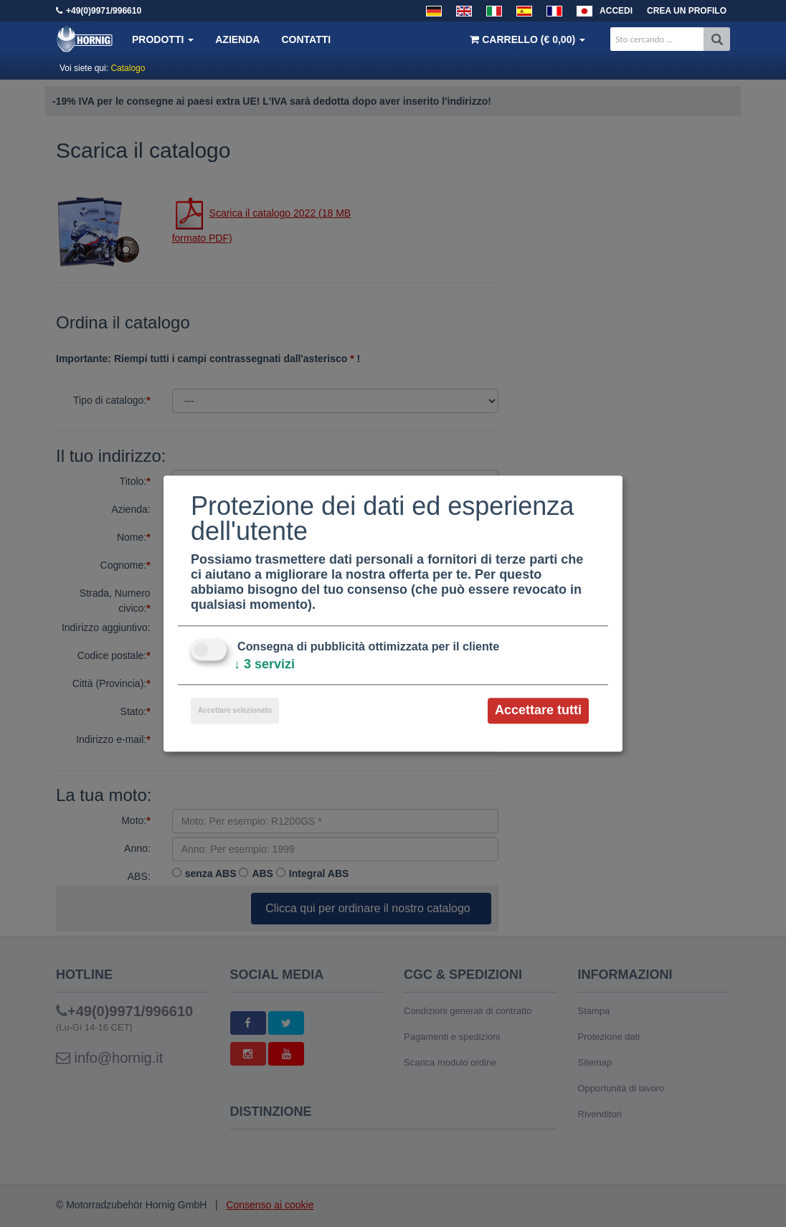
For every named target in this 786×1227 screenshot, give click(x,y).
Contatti (306, 39)
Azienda (237, 39)
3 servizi (264, 665)
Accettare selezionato (235, 711)
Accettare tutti (538, 710)
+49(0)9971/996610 (103, 11)
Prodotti (163, 39)
